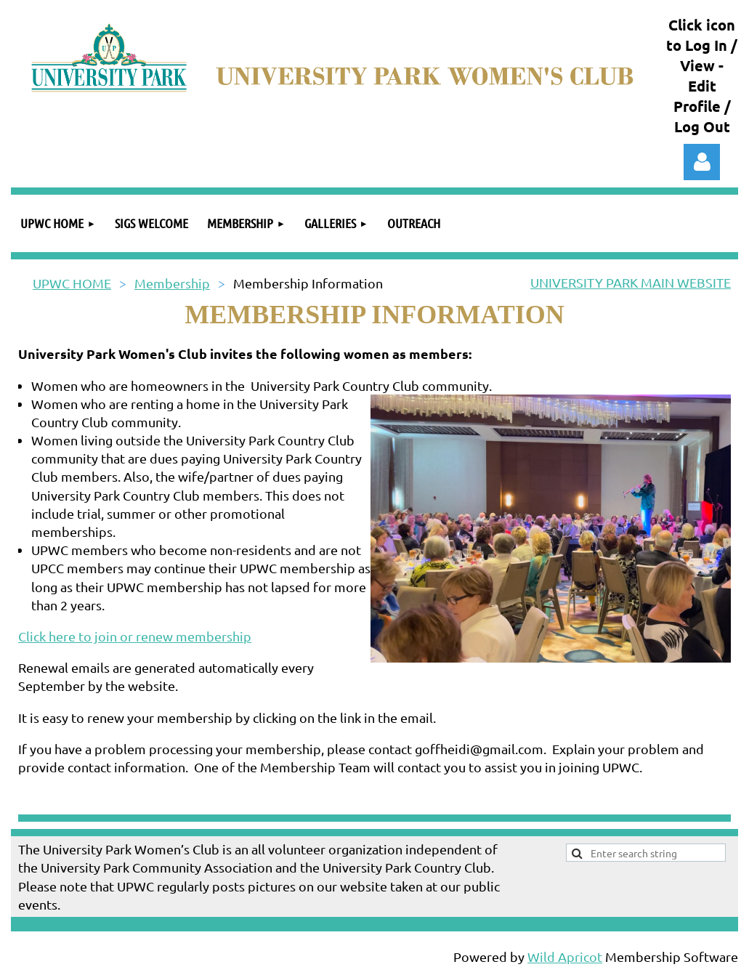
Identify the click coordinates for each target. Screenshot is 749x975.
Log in (702, 162)
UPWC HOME (72, 283)
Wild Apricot (564, 956)
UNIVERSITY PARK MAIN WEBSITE (630, 282)
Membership (172, 283)
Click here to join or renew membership (134, 636)
